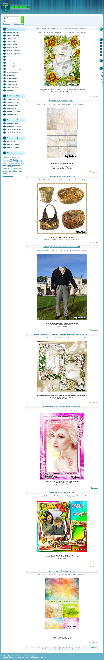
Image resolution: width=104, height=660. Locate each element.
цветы (11, 171)
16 (80, 647)
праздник (5, 168)
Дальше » (93, 647)
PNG (10, 160)
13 (70, 647)
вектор (22, 163)
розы (17, 168)
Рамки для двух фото (10, 62)
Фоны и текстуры (72, 104)
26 (65, 648)
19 (42, 648)
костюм (16, 166)
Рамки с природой (10, 78)
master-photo (42, 410)
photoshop (6, 160)
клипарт (11, 166)
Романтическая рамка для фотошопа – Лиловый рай (61, 406)
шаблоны (20, 171)
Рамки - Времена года (11, 87)
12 (66, 647)
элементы (5, 173)
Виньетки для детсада (11, 144)
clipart (4, 157)
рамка (9, 168)
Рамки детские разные (11, 32)
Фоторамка (17, 163)
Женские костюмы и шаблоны (13, 132)
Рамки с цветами (9, 81)
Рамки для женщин (10, 47)
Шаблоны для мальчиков (12, 126)
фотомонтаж (17, 170)
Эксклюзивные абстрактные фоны (61, 571)
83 (78, 648)
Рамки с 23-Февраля (10, 105)
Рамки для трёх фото (10, 65)
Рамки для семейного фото (12, 68)
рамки (14, 168)
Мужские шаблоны (72, 250)
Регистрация (6, 24)
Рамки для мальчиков (11, 35)
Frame (11, 157)
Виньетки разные (9, 141)
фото (12, 170)
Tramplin (44, 32)
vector (17, 161)
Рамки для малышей (10, 41)
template (9, 161)
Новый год (5, 163)
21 (49, 648)
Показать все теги (8, 176)
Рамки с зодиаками (10, 84)
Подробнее (94, 96)
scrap (20, 160)
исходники (17, 165)
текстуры (5, 170)
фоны (9, 170)
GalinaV (45, 179)
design (7, 157)
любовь (21, 166)
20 (45, 648)
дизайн (13, 165)
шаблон (15, 171)
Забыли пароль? (19, 24)
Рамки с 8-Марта (9, 108)
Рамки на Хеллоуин (10, 114)
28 (72, 648)
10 (60, 647)
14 (73, 647)
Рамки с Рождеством (10, 102)
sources (4, 161)
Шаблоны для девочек (11, 123)
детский (9, 165)
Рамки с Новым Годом (11, 99)
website (21, 161)
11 (63, 647)
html (18, 157)
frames (15, 157)
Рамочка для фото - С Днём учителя (61, 492)
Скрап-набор (11, 163)
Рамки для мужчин (10, 44)
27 (69, 648)
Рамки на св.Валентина (11, 111)
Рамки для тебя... (9, 56)
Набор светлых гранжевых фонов (61, 101)
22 (52, 648)
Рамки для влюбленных (11, 50)
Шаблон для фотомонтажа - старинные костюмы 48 (61, 247)
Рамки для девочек (10, 38)
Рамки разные (8, 90)
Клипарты (71, 179)
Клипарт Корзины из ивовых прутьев (61, 176)
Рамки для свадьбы (10, 59)
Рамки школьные (9, 75)
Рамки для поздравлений (12, 53)
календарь (5, 166)
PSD (15, 159)
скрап (21, 168)
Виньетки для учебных (11, 147)
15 (76, 647)
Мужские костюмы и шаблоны (13, 129)
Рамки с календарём (10, 72)
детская (4, 165)
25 (62, 648)
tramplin (13, 161)
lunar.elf (43, 495)
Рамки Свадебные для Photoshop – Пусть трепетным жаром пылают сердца (61, 334)
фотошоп (5, 171)
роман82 (42, 250)
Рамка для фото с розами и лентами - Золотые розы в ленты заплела (61, 28)
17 (83, 647)
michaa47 (43, 104)
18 (86, 647)
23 (55, 648)
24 (59, 648)
